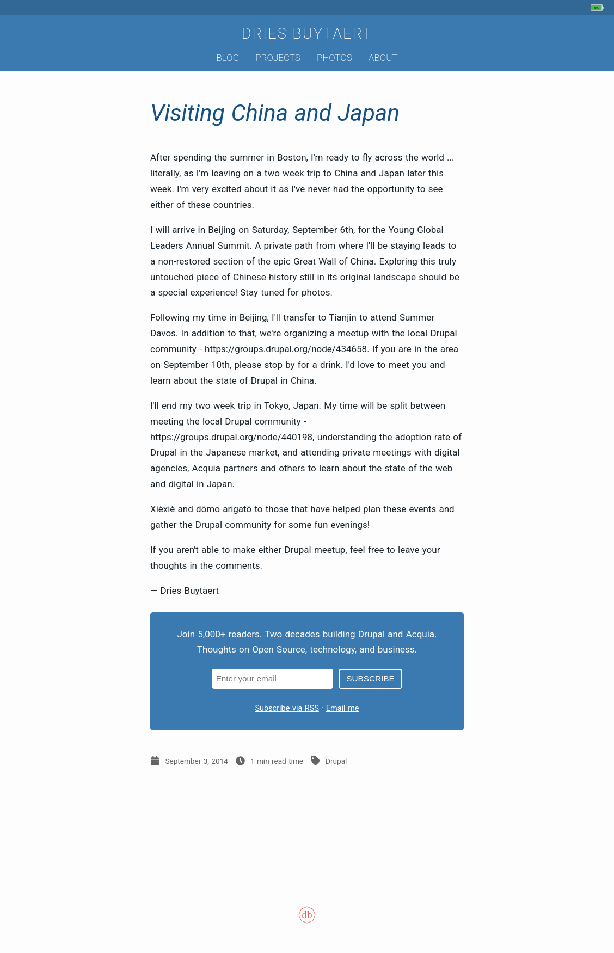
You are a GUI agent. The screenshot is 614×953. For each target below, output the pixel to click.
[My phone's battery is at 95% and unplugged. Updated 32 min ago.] (598, 7)
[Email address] (272, 679)
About (383, 57)
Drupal (336, 761)
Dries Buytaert (307, 33)
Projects (277, 57)
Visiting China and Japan (275, 113)
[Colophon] (307, 922)
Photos (334, 57)
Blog (227, 57)
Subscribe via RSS (287, 708)
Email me (342, 708)
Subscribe (370, 678)
